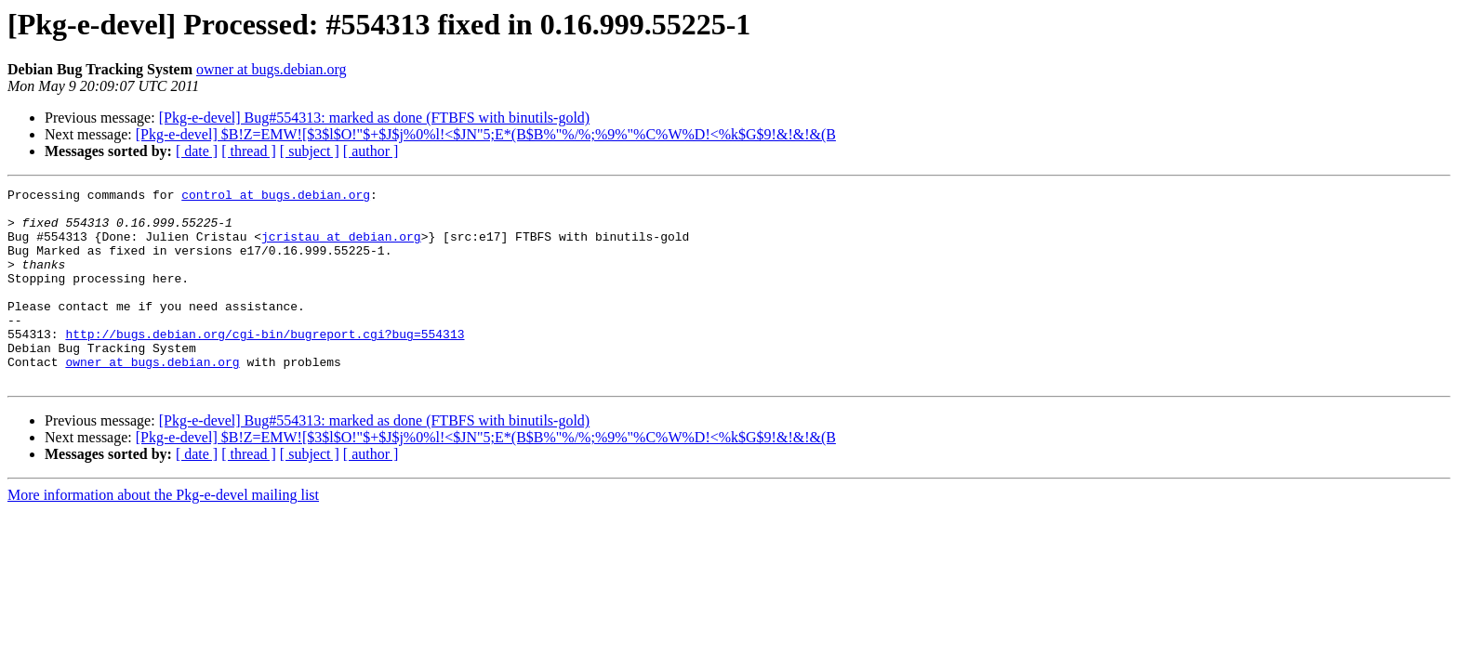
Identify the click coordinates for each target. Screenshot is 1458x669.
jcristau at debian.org (341, 247)
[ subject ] (309, 151)
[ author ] (371, 151)
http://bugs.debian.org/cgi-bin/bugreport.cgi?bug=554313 (264, 364)
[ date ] (197, 151)
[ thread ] (248, 151)
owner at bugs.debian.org (271, 69)
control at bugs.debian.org (275, 197)
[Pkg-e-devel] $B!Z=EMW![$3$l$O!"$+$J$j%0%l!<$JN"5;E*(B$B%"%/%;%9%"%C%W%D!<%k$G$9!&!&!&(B (486, 134)
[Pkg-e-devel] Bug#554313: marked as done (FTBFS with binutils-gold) (374, 117)
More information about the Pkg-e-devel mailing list (163, 534)
